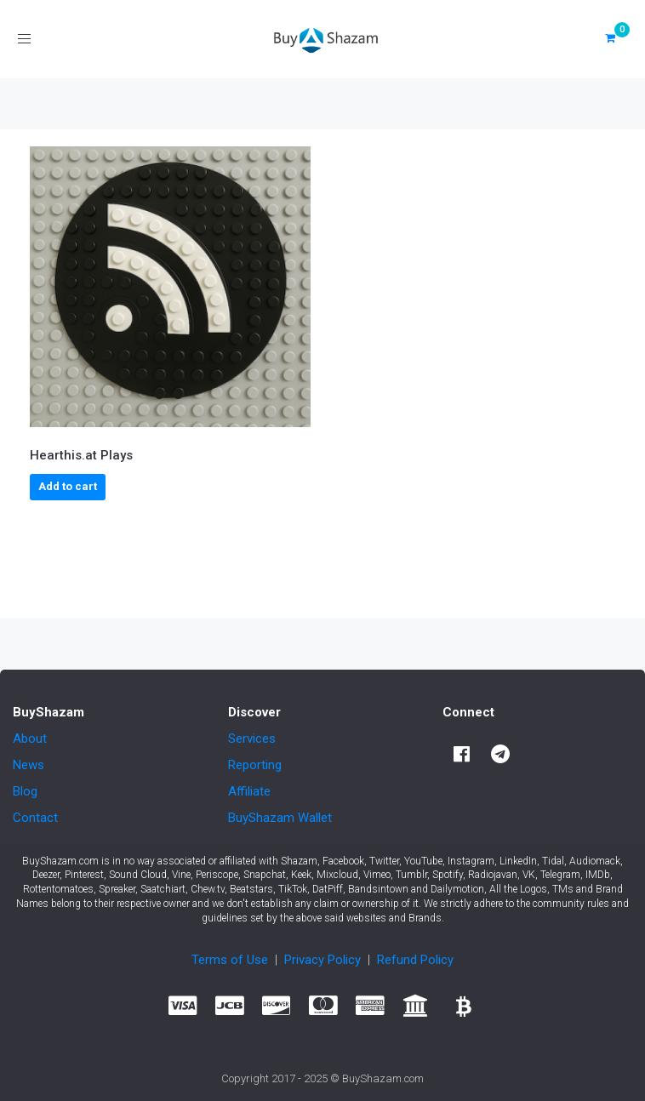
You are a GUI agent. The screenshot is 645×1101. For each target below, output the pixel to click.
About (30, 738)
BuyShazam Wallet (280, 817)
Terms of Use (229, 959)
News (28, 765)
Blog (25, 791)
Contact (35, 817)
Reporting (255, 765)
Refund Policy (415, 959)
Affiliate (249, 791)
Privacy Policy (322, 959)
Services (252, 738)
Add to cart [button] (67, 486)
